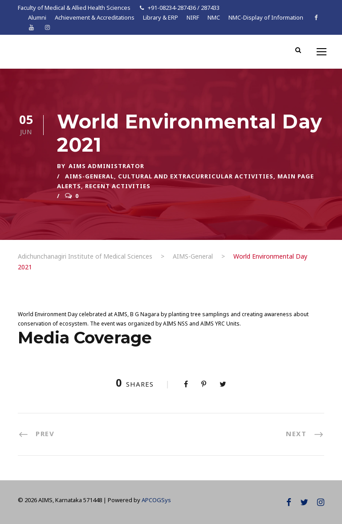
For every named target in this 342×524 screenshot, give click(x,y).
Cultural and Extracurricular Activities (195, 176)
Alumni (37, 17)
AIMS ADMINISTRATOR (106, 166)
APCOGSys (156, 500)
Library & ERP (160, 17)
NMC (214, 17)
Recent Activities (118, 186)
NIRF (193, 17)
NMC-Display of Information (265, 17)
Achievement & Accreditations (94, 17)
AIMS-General (89, 176)
